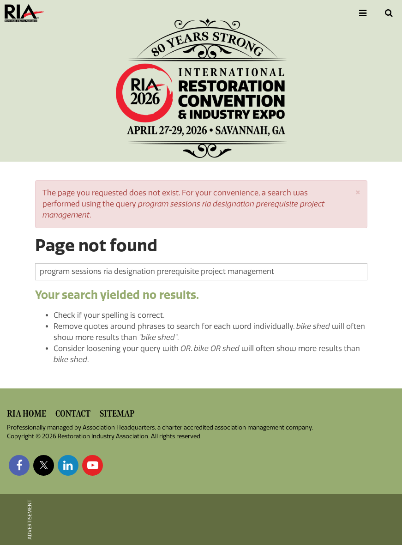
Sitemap (117, 413)
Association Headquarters (119, 427)
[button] (357, 191)
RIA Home (26, 413)
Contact (72, 413)
